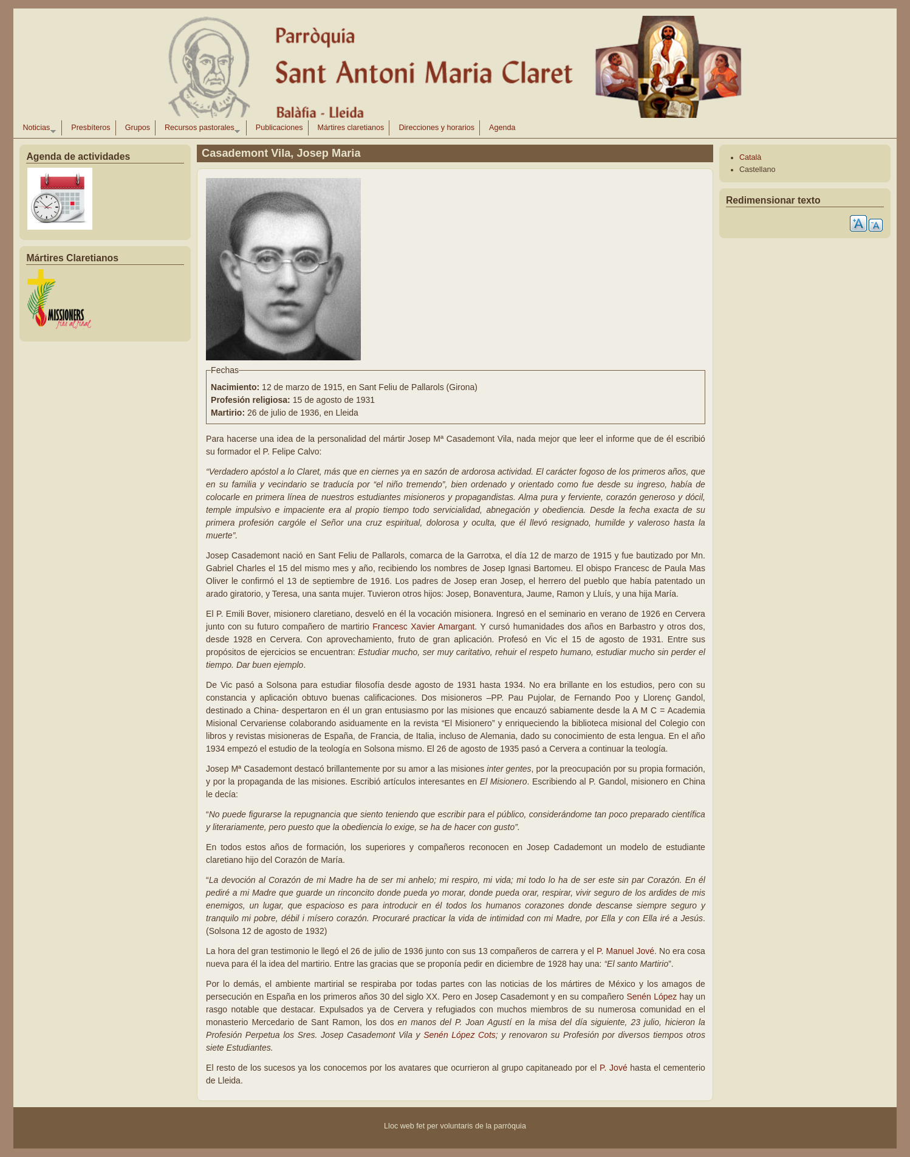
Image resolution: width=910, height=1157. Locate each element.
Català (750, 157)
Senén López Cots (459, 1035)
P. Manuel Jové (625, 951)
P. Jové (615, 1068)
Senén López (652, 996)
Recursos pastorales (200, 129)
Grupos (137, 127)
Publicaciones (279, 127)
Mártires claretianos (351, 127)
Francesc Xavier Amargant (423, 626)
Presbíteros (90, 127)
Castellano (757, 169)
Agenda (502, 127)
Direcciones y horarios (436, 127)
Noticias (36, 129)
